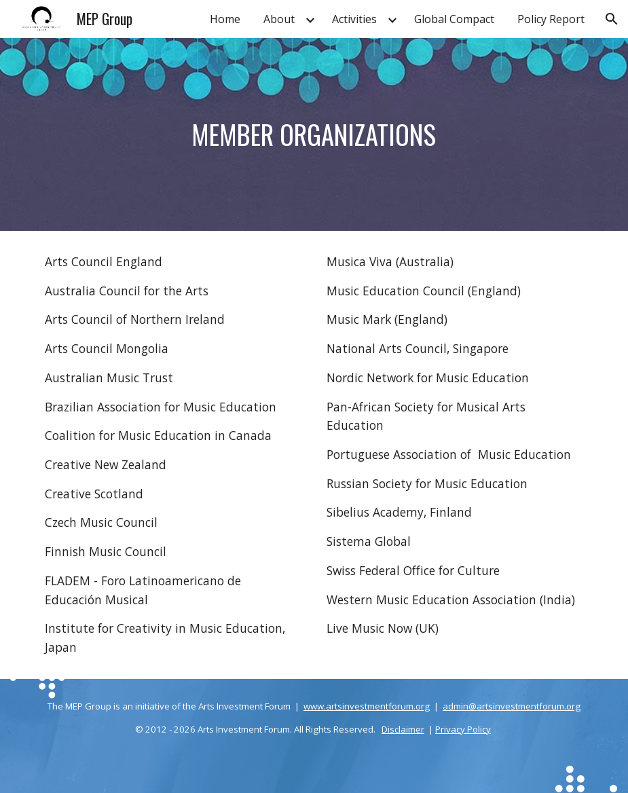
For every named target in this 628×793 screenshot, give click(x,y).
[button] (611, 19)
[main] (314, 134)
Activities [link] (354, 19)
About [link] (279, 19)
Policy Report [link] (551, 19)
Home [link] (225, 19)
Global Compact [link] (454, 19)
